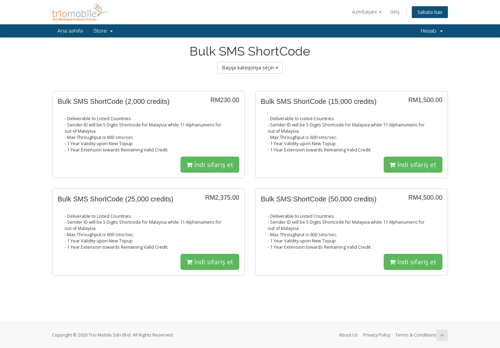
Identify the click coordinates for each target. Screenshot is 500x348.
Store (103, 31)
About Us (348, 335)
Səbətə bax (429, 12)
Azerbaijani (367, 11)
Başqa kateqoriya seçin (250, 67)
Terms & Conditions (415, 335)
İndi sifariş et (209, 164)
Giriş (395, 11)
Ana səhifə (70, 31)
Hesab (432, 31)
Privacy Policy (376, 335)
